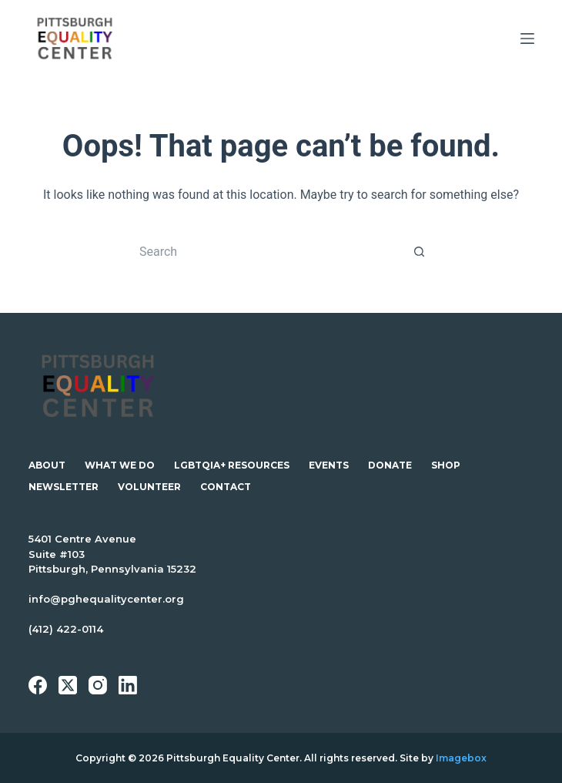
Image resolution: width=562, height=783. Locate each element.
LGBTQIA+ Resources (231, 465)
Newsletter (63, 486)
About (46, 465)
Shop (445, 465)
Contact (225, 486)
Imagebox (461, 758)
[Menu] (527, 38)
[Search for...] (265, 251)
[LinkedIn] (128, 685)
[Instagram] (98, 685)
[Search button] (419, 251)
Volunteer (149, 486)
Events (329, 465)
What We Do (120, 465)
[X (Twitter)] (68, 685)
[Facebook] (37, 685)
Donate (390, 465)
